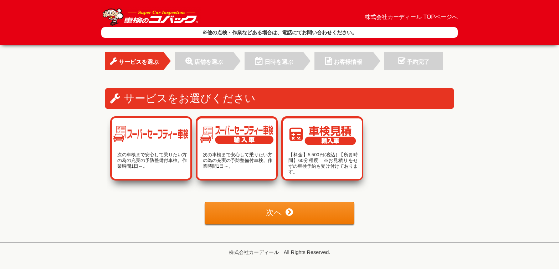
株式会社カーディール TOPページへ (411, 17)
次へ (279, 212)
